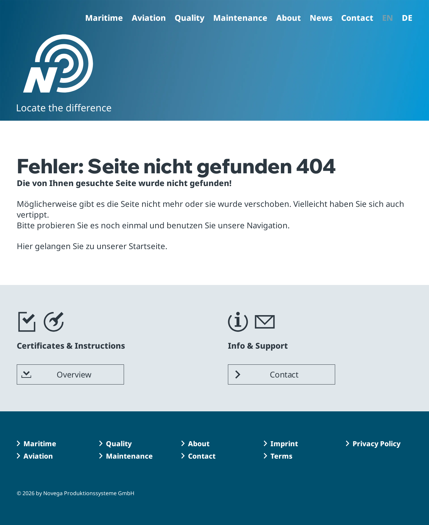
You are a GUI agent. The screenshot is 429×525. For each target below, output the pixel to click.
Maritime (104, 18)
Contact (357, 18)
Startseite (147, 245)
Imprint (284, 443)
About (288, 18)
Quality (189, 18)
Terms (281, 456)
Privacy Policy (377, 443)
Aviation (149, 18)
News (321, 18)
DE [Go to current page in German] (407, 18)
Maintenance (240, 18)
